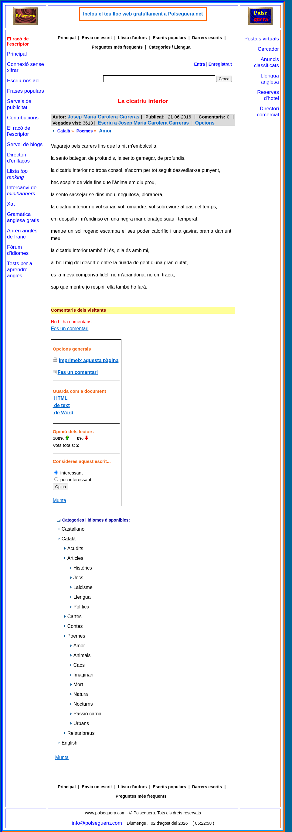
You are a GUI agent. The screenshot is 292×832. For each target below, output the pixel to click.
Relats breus (79, 733)
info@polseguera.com (97, 823)
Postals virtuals (261, 39)
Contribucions (23, 118)
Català (63, 130)
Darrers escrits (207, 37)
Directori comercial (268, 112)
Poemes (84, 130)
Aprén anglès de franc (22, 234)
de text (61, 405)
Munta (59, 500)
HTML (60, 398)
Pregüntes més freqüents (117, 47)
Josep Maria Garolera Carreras (103, 116)
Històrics (81, 567)
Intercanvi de (21, 191)
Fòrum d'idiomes (18, 250)
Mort (76, 684)
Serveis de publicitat (19, 104)
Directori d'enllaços (18, 158)
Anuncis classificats (266, 62)
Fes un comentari (70, 328)
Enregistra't (220, 64)
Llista (17, 174)
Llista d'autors (132, 37)
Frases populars (25, 91)
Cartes (73, 616)
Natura (79, 694)
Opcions (205, 122)
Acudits (73, 548)
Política (79, 606)
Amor (105, 130)
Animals (80, 655)
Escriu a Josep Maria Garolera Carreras (143, 122)
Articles (73, 558)
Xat (11, 204)
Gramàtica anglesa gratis (23, 217)
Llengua (80, 597)
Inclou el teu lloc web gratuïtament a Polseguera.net (143, 13)
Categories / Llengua (170, 47)
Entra (199, 64)
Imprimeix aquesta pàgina (89, 360)
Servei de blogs (24, 144)
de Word (63, 412)
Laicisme (81, 587)
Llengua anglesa (269, 79)
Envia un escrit (97, 37)
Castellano (71, 529)
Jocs (76, 577)
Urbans (79, 723)
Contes (73, 626)
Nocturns (81, 704)
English (67, 742)
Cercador (268, 49)
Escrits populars (169, 37)
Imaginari (81, 674)
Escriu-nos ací (23, 81)
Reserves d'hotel (268, 95)
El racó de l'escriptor (18, 131)
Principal (17, 54)
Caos (77, 665)
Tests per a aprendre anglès (19, 270)
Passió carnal (86, 713)
